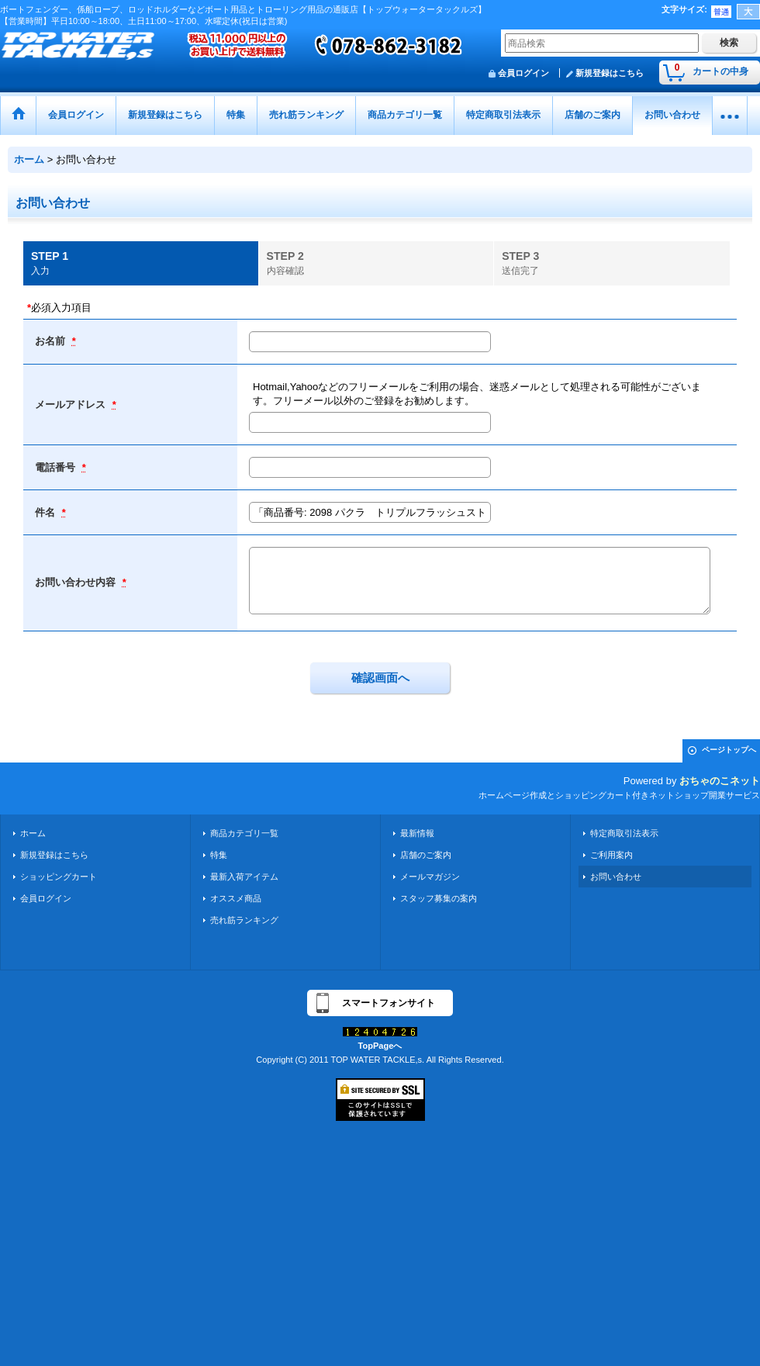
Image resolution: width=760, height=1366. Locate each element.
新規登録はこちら (609, 73)
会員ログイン (523, 73)
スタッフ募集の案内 (438, 898)
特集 (218, 854)
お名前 (51, 341)
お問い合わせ (615, 876)
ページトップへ (729, 749)
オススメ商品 (235, 898)
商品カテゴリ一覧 (244, 833)
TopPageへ (380, 1045)
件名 (46, 512)
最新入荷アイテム (244, 876)
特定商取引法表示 (624, 833)
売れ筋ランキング (244, 920)
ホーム (33, 833)
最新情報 (417, 833)
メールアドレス (72, 404)
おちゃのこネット (719, 781)
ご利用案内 (611, 854)
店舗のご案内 (425, 854)
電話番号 (56, 467)
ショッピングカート (58, 876)
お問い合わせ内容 (77, 582)
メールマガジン (430, 876)
